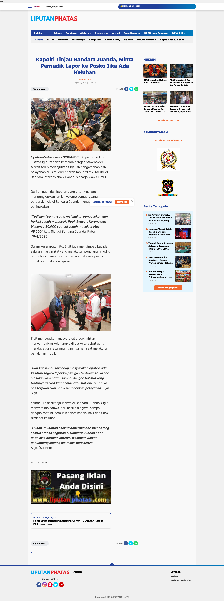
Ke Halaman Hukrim (168, 120)
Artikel (116, 33)
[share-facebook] (126, 89)
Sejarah (58, 33)
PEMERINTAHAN (155, 132)
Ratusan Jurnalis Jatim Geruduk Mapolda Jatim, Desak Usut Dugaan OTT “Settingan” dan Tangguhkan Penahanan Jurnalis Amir (155, 109)
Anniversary (101, 33)
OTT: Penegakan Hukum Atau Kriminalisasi (155, 81)
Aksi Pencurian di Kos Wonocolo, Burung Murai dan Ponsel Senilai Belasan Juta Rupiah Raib (181, 83)
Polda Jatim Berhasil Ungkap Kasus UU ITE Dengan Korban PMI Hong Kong (68, 522)
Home (37, 6)
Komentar (39, 89)
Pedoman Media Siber (181, 580)
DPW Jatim (178, 33)
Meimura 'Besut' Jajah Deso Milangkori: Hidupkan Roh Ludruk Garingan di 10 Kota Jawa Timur (160, 232)
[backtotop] (112, 566)
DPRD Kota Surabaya (156, 33)
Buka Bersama (132, 33)
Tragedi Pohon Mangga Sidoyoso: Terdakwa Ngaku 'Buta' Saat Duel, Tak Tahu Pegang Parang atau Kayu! (160, 246)
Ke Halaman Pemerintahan (168, 140)
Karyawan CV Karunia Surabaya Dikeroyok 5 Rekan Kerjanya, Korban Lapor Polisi (181, 109)
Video (40, 39)
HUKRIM (149, 59)
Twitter (57, 586)
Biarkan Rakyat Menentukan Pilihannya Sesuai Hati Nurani (160, 274)
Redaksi (174, 576)
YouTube (63, 586)
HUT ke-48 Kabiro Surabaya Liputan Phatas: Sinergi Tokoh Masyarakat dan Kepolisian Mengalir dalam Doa (159, 260)
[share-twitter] (131, 89)
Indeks (38, 33)
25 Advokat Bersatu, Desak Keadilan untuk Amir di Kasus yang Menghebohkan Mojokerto (160, 218)
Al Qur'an (85, 33)
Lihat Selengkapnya (168, 287)
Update (122, 202)
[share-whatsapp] (136, 89)
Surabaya (71, 33)
